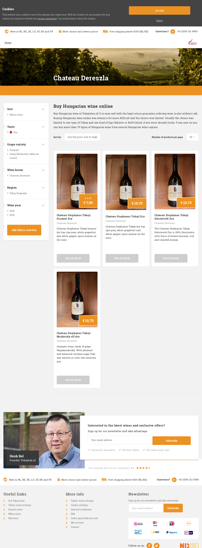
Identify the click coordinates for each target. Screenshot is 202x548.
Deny (159, 20)
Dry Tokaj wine (16, 498)
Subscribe (171, 438)
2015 (12, 210)
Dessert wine (15, 507)
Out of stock (77, 257)
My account (77, 520)
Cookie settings (79, 503)
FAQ (73, 511)
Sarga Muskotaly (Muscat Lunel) (24, 155)
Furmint (14, 150)
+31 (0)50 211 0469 (187, 31)
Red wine (13, 516)
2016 (12, 214)
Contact (75, 524)
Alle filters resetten (24, 230)
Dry (15, 132)
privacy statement (47, 18)
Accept (159, 10)
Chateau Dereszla (20, 175)
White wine (16, 114)
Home (8, 42)
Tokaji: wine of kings (19, 503)
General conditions (81, 507)
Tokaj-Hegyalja (18, 193)
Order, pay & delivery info (84, 516)
